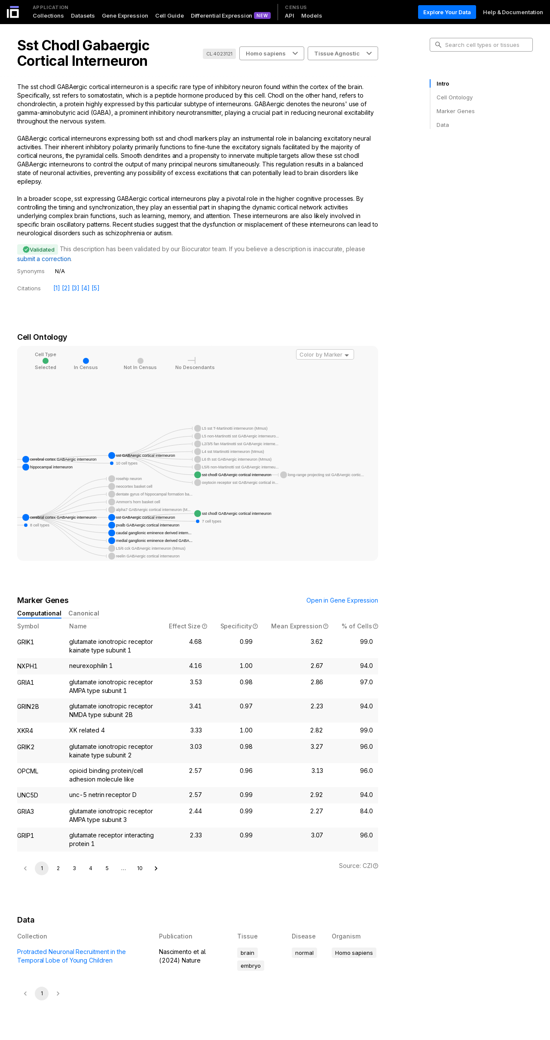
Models (311, 15)
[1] (56, 288)
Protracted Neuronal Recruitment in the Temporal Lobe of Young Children (71, 956)
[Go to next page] (156, 868)
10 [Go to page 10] (140, 868)
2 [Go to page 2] (58, 868)
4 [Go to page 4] (90, 868)
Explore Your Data (447, 12)
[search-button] (438, 44)
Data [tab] (443, 124)
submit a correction (43, 258)
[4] (85, 288)
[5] (96, 288)
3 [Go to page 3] (74, 868)
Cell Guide (169, 15)
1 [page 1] (42, 868)
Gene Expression (125, 15)
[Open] (346, 355)
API (289, 15)
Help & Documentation (513, 12)
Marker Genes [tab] (456, 111)
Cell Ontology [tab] (454, 97)
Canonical (83, 613)
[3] (76, 288)
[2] (66, 288)
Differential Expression (222, 15)
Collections (48, 15)
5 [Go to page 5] (107, 868)
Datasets (83, 15)
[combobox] (325, 354)
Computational (39, 613)
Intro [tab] (443, 83)
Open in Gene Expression (342, 600)
